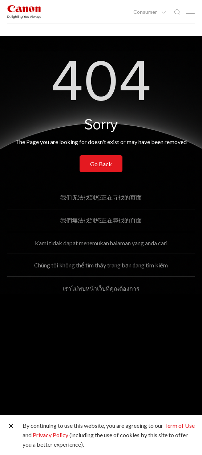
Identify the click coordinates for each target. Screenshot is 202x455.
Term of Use (179, 425)
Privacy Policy (50, 434)
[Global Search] (177, 12)
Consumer (145, 12)
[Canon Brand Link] (24, 12)
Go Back (101, 163)
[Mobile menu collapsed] (190, 12)
